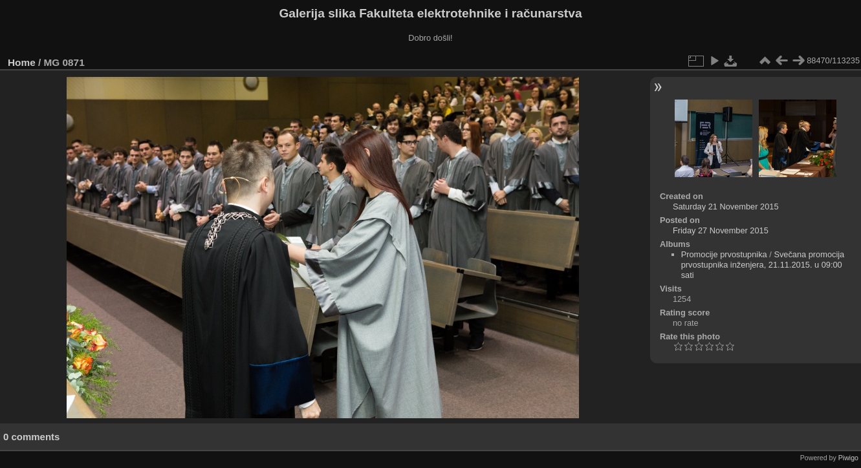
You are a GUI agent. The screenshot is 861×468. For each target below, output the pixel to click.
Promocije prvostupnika (724, 254)
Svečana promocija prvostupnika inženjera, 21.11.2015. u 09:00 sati (763, 265)
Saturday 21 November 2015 (726, 206)
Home (22, 62)
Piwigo (848, 458)
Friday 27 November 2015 (720, 230)
